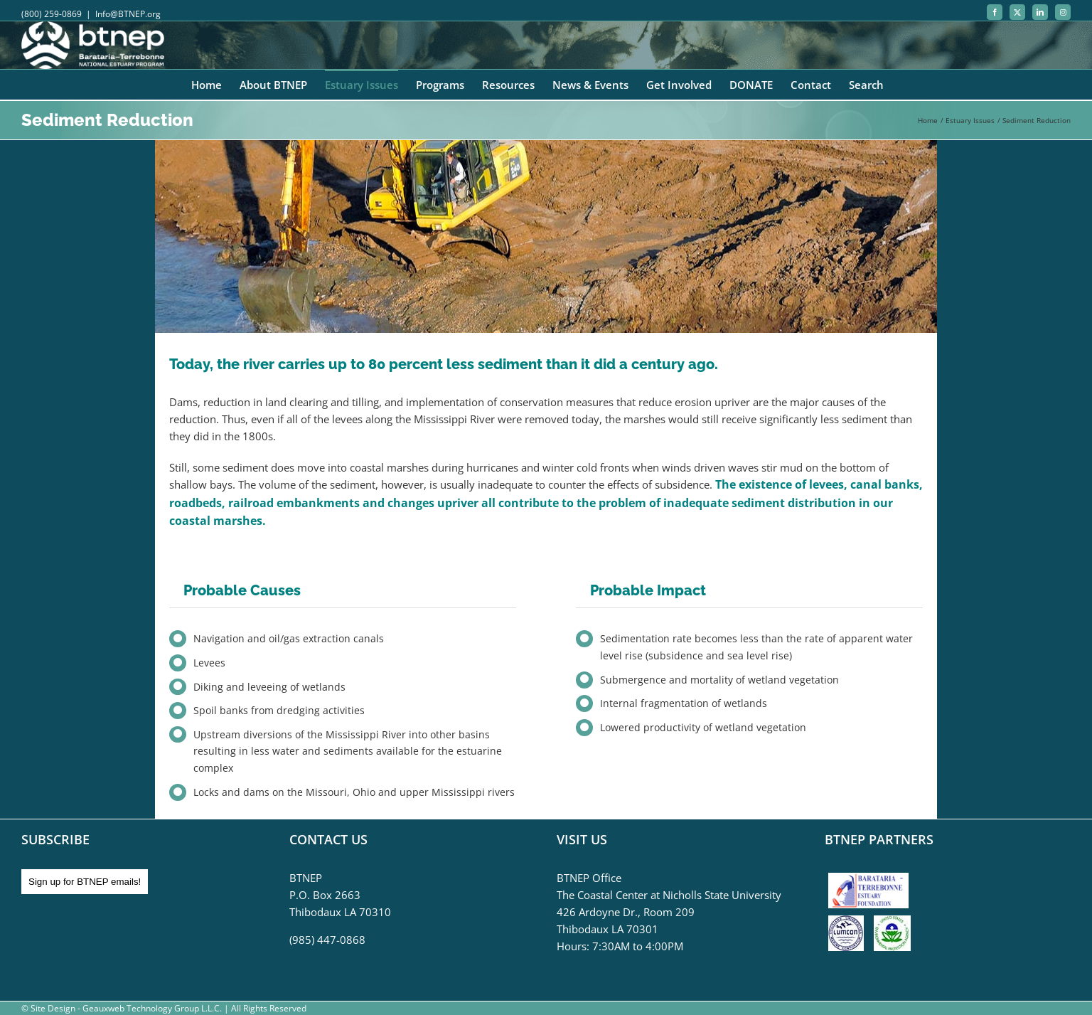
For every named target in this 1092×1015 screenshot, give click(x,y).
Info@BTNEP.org (128, 14)
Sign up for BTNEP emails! (84, 881)
